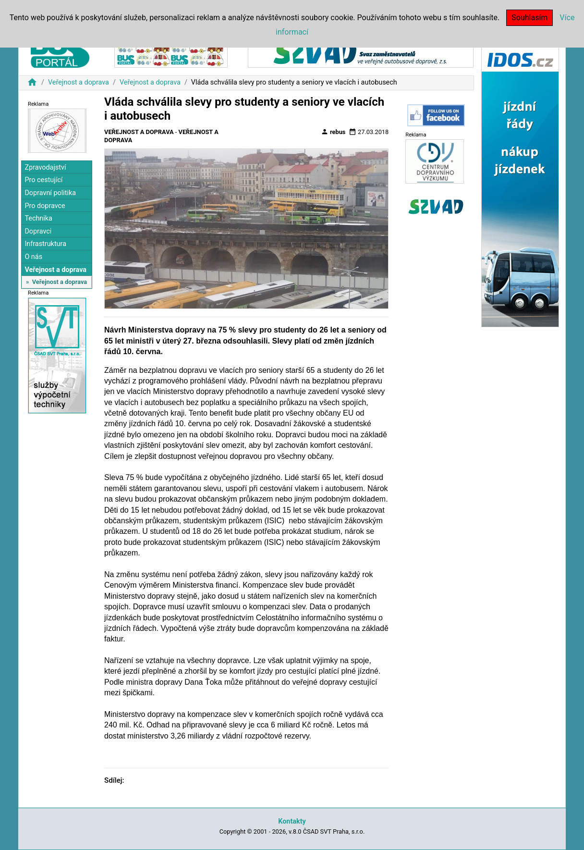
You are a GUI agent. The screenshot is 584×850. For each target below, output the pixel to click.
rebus (333, 132)
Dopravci (37, 231)
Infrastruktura (45, 244)
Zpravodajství (45, 167)
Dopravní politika (50, 193)
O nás (33, 257)
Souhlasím (529, 17)
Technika (38, 218)
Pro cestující (43, 180)
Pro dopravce (44, 206)
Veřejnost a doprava (78, 82)
